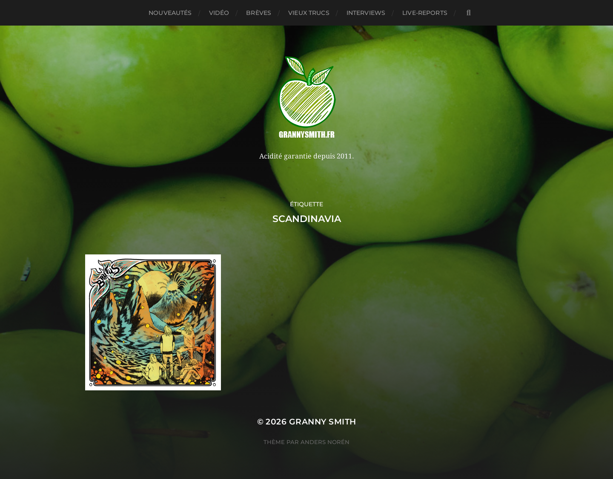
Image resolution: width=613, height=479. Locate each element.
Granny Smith (322, 422)
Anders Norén (325, 442)
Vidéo (219, 13)
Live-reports (424, 13)
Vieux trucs (308, 13)
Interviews (366, 13)
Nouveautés (170, 13)
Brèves (258, 13)
